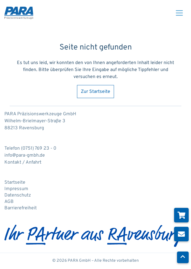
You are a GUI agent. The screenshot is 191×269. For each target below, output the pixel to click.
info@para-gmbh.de (24, 155)
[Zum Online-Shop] (181, 215)
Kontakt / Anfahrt (22, 162)
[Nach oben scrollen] (183, 257)
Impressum (16, 189)
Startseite (14, 182)
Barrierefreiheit (20, 208)
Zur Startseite (95, 92)
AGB (9, 202)
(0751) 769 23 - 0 (38, 148)
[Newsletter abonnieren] (181, 234)
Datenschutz (17, 195)
